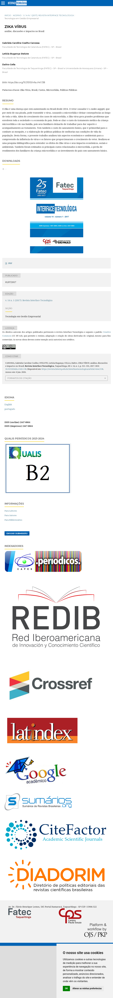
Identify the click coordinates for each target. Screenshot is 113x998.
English (8, 456)
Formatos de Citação (19, 430)
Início (8, 15)
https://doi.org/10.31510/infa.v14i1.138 (26, 82)
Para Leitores (11, 563)
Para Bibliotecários (13, 572)
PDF (10, 315)
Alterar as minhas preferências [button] (87, 988)
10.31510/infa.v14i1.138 (15, 421)
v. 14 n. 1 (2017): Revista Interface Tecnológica (48, 15)
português (10, 461)
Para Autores (11, 567)
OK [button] (66, 988)
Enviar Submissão (16, 585)
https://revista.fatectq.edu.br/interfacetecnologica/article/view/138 (72, 421)
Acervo (17, 15)
